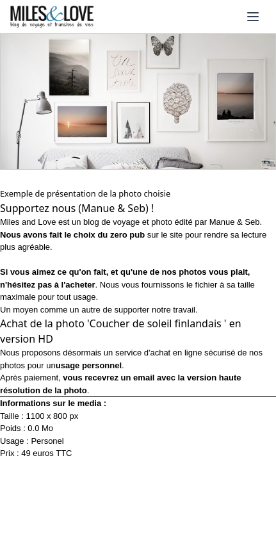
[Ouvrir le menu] (253, 16)
